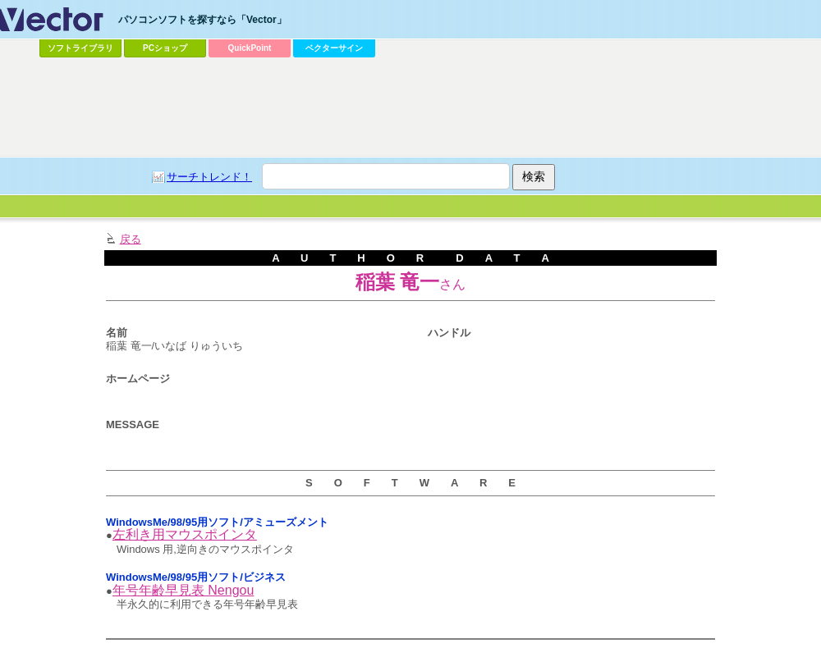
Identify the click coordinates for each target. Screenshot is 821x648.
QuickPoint (250, 47)
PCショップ (165, 47)
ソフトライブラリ (80, 47)
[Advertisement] (380, 185)
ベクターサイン (334, 47)
